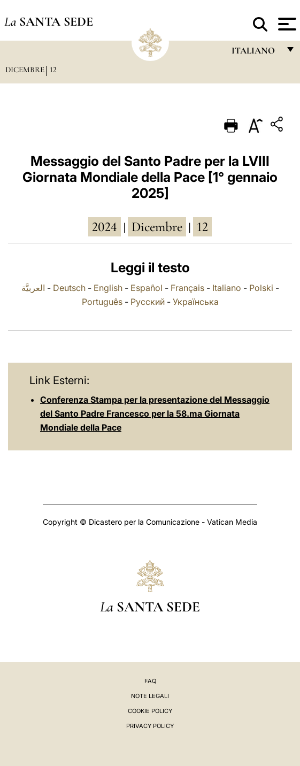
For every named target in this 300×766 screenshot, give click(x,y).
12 (53, 69)
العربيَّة (33, 287)
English (108, 287)
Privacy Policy (150, 726)
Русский (147, 301)
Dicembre (24, 69)
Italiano (226, 287)
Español (146, 287)
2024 (104, 227)
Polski (261, 287)
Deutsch (69, 287)
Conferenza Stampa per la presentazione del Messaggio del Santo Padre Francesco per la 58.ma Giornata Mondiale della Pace (155, 413)
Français (187, 287)
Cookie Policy (150, 711)
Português (102, 301)
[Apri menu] (285, 24)
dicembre (157, 227)
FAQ (150, 681)
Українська (196, 301)
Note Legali (150, 696)
